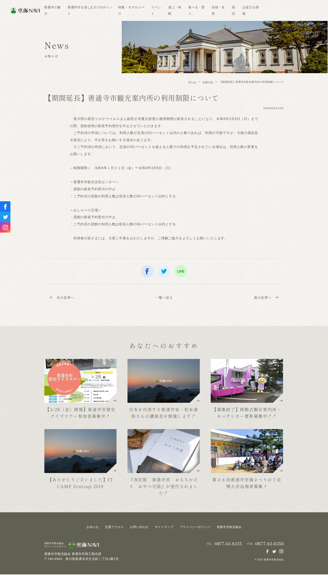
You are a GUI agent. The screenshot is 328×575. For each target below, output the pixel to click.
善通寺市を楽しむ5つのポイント (118, 10)
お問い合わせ (139, 527)
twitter (164, 271)
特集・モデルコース (159, 10)
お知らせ (207, 81)
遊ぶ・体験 (202, 10)
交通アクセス (114, 527)
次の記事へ (63, 297)
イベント (184, 10)
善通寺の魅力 (80, 10)
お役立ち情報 (278, 10)
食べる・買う (224, 10)
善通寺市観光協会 (229, 527)
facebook (147, 271)
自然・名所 (246, 10)
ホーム (192, 81)
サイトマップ (164, 527)
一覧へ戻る (164, 297)
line (180, 271)
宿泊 (261, 10)
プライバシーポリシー (195, 527)
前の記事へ (265, 297)
